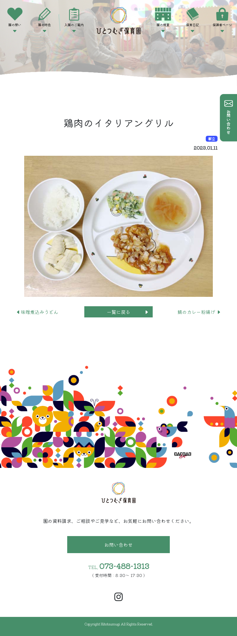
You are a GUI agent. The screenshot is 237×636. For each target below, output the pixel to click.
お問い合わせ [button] (118, 544)
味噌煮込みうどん (37, 311)
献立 (211, 138)
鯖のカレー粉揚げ (199, 311)
